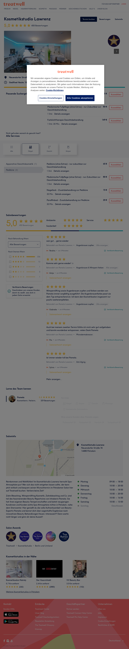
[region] (65, 84)
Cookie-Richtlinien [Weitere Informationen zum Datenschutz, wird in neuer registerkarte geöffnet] (54, 90)
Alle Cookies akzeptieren (80, 98)
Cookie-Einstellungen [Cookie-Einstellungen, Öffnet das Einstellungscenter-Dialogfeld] (50, 98)
